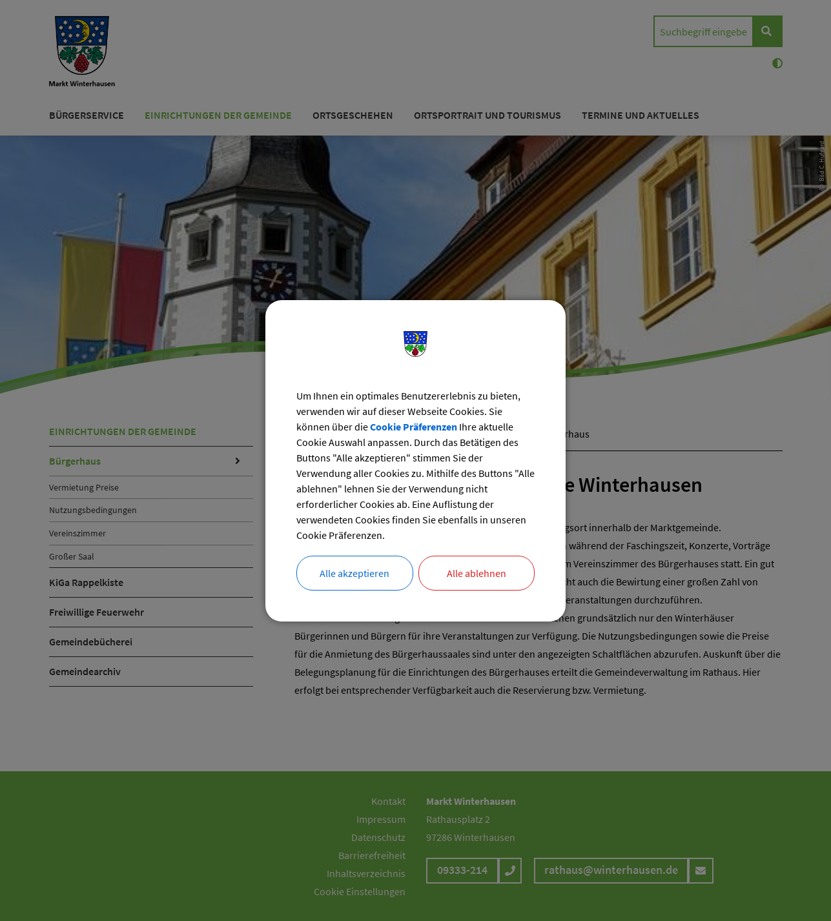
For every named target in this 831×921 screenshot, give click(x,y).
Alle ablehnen (476, 573)
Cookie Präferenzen (413, 426)
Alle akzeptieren (354, 573)
